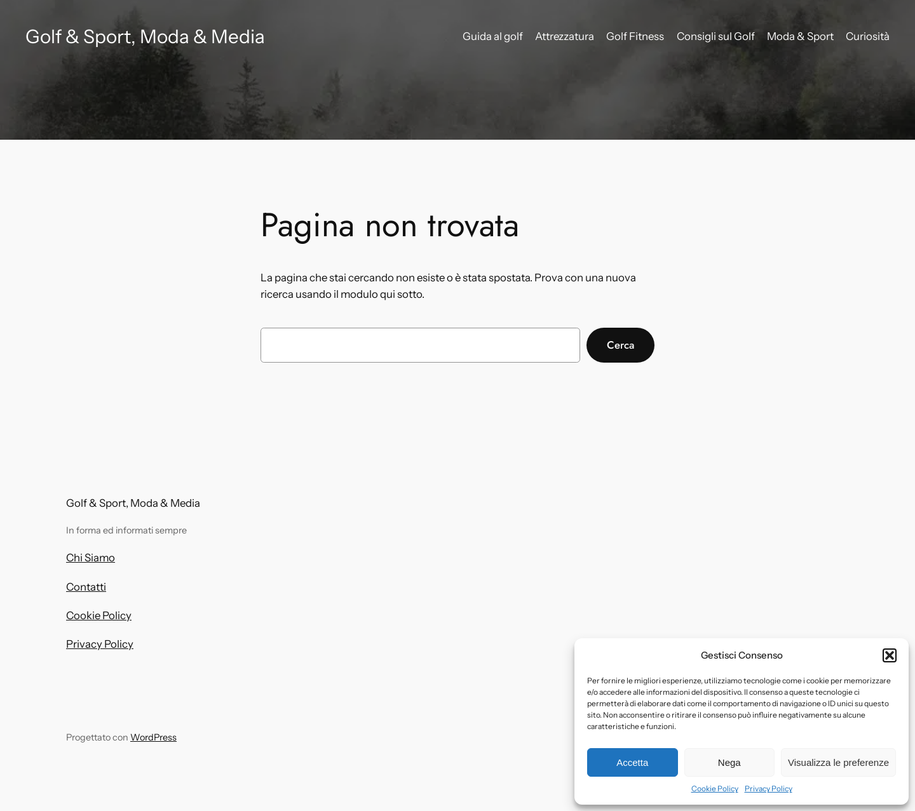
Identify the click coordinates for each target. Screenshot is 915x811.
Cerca (620, 344)
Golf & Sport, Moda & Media (145, 36)
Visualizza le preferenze (838, 762)
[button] (889, 655)
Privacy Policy (768, 788)
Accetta (632, 762)
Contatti (86, 586)
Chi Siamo (90, 557)
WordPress (153, 737)
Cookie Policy (714, 788)
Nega (729, 762)
